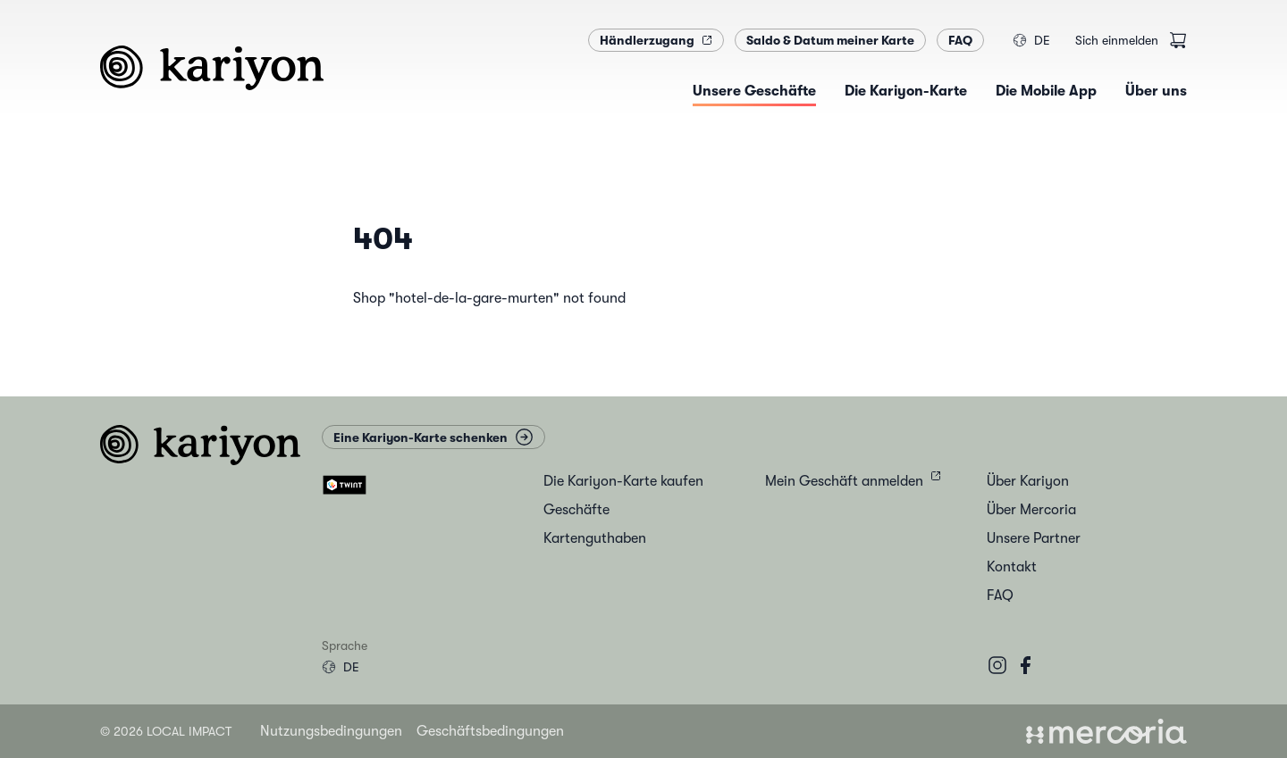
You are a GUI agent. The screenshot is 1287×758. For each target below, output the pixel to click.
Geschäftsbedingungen (490, 731)
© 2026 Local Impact (165, 731)
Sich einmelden (1116, 40)
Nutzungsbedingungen (331, 731)
